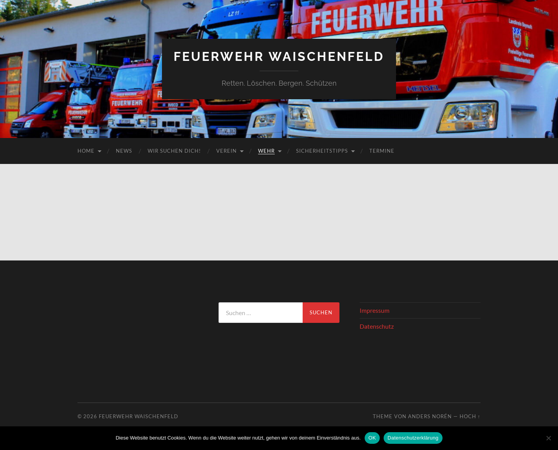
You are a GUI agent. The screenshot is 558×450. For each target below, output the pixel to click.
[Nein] (548, 438)
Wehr (266, 151)
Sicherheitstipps (322, 151)
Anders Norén (430, 416)
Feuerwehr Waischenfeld (279, 56)
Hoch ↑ (470, 416)
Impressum (374, 310)
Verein (226, 151)
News (124, 151)
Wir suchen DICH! (174, 151)
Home (86, 151)
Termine (381, 151)
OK (372, 438)
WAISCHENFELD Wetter (138, 331)
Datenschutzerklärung (413, 438)
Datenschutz (377, 326)
